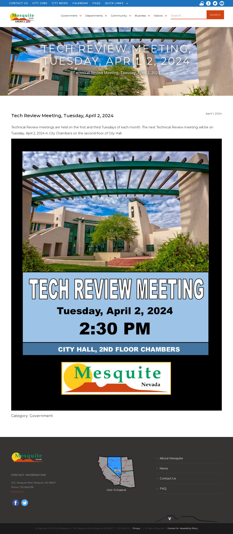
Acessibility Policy (189, 528)
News (162, 468)
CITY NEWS (60, 3)
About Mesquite (169, 458)
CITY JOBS (39, 3)
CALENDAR (80, 3)
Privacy (136, 528)
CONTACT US (18, 3)
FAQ (161, 488)
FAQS (96, 3)
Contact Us (17, 491)
